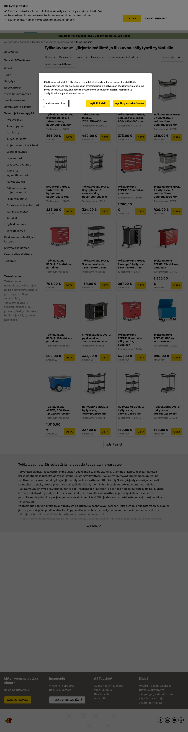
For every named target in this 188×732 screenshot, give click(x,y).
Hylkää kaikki (98, 103)
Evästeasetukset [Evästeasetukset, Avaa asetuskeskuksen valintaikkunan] (56, 103)
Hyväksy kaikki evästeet (129, 103)
